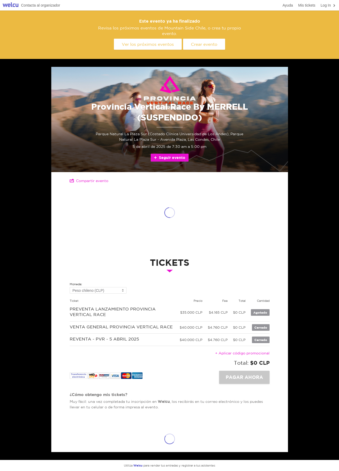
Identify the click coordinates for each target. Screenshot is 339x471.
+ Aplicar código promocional (242, 353)
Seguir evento (169, 157)
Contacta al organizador (40, 5)
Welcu (10, 5)
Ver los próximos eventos (148, 44)
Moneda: (76, 284)
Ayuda (287, 5)
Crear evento (204, 44)
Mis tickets (306, 5)
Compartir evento (89, 180)
